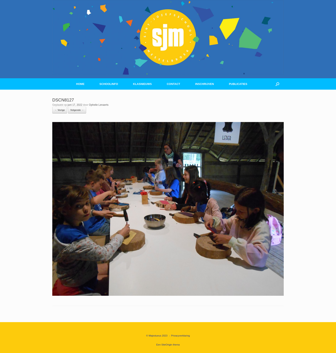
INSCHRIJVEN (204, 84)
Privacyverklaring (180, 335)
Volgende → (77, 110)
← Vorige (60, 110)
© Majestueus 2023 (156, 335)
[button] (277, 84)
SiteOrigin (166, 344)
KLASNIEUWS (142, 84)
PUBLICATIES (238, 84)
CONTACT (173, 84)
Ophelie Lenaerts (98, 104)
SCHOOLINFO (108, 84)
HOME (80, 84)
